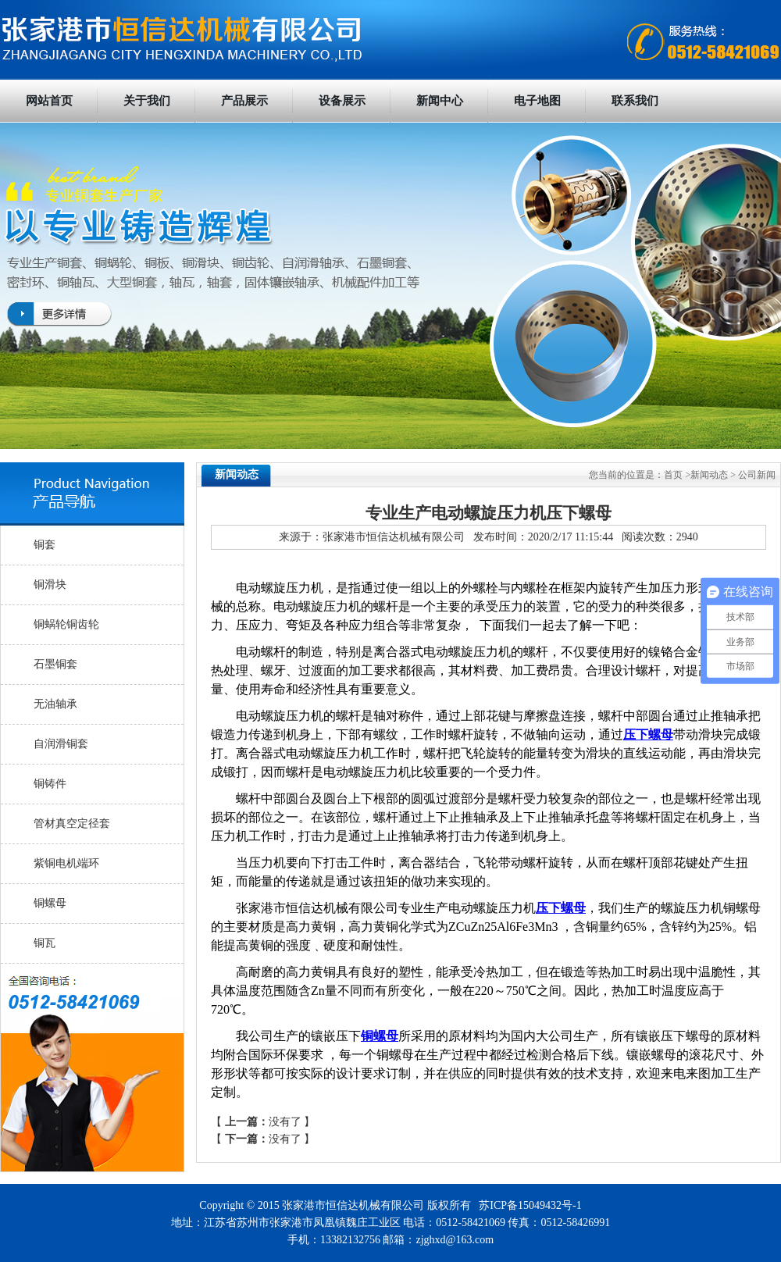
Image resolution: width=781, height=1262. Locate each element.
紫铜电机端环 (66, 863)
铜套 (44, 545)
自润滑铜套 (61, 744)
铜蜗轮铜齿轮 (66, 624)
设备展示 (342, 100)
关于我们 (146, 100)
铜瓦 (44, 943)
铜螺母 (50, 903)
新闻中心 (439, 100)
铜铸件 (50, 784)
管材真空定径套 (72, 823)
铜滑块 (50, 584)
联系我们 (635, 100)
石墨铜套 (55, 664)
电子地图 (537, 100)
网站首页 (49, 100)
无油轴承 (55, 704)
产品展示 (244, 100)
